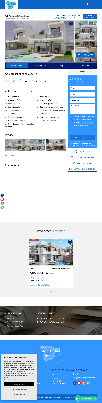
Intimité (48, 397)
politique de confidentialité (81, 120)
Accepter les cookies (19, 384)
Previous (7, 41)
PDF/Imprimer (82, 151)
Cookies (55, 397)
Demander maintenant (90, 16)
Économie (84, 65)
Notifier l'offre (74, 16)
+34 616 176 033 (14, 322)
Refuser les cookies (19, 394)
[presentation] (80, 131)
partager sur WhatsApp (82, 169)
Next (72, 41)
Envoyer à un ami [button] (82, 163)
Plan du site (64, 397)
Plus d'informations (10, 380)
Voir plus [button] (10, 155)
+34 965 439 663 (14, 325)
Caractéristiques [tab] (17, 65)
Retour (82, 72)
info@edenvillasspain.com (84, 377)
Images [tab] (62, 65)
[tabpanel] (51, 263)
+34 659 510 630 (14, 318)
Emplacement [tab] (40, 65)
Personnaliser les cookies (19, 389)
